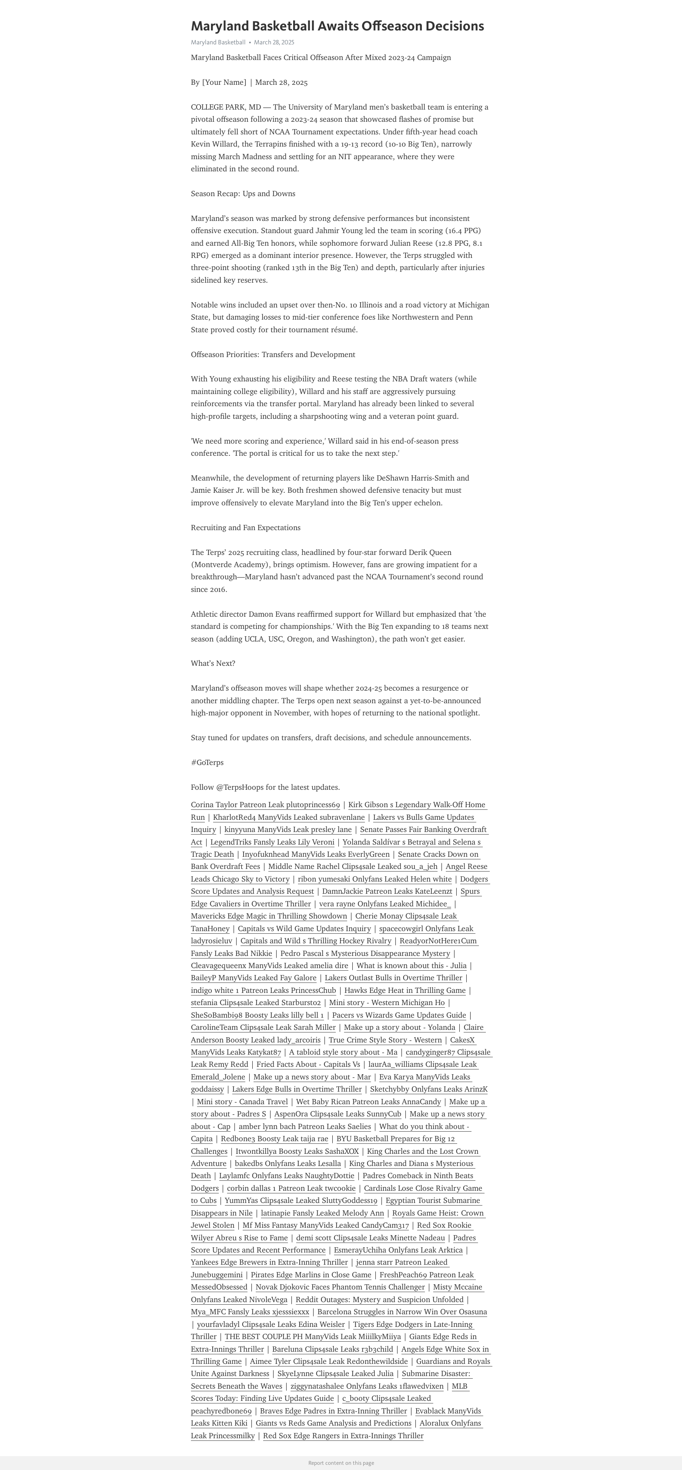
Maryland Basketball (218, 42)
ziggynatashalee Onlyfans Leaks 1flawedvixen (367, 1386)
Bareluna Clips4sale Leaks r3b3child (332, 1349)
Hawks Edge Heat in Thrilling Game (405, 990)
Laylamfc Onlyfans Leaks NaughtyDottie (286, 1175)
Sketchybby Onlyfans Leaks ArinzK (429, 1089)
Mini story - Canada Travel (242, 1101)
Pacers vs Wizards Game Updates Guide (399, 1015)
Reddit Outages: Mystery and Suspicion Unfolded (380, 1299)
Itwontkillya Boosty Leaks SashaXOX (297, 1151)
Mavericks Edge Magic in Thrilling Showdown (269, 916)
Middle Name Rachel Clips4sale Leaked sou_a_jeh (353, 866)
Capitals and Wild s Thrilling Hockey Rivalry (316, 940)
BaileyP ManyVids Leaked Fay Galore (254, 977)
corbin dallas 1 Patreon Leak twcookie (291, 1188)
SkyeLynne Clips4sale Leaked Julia (335, 1373)
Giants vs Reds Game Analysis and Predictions (333, 1423)
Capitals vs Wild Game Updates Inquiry (304, 928)
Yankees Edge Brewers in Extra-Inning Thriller (269, 1262)
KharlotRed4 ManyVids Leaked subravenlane (289, 817)
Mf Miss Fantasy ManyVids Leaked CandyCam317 (326, 1225)
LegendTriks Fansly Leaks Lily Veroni (272, 842)
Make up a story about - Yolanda (399, 1027)
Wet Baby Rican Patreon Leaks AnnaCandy (368, 1101)
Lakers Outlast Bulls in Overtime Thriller (393, 977)
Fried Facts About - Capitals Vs (308, 1064)
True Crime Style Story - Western (385, 1040)
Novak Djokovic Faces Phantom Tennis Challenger (340, 1287)
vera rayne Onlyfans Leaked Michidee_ (385, 904)
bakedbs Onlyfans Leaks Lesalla (288, 1163)
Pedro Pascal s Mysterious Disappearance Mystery (365, 953)
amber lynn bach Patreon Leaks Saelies (305, 1126)
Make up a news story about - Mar (312, 1077)
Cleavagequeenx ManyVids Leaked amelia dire (269, 965)
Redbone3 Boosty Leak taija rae (274, 1138)
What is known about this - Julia (412, 965)
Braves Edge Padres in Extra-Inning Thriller (333, 1411)
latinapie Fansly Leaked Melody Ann (322, 1213)
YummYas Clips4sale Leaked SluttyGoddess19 (301, 1200)
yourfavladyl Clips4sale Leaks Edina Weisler (271, 1324)
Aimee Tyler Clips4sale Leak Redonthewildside (329, 1361)
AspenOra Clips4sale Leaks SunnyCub (337, 1114)
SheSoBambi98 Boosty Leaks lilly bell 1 (257, 1015)
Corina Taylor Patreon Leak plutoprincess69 (265, 804)
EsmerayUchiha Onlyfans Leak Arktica (398, 1250)
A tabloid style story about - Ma (343, 1052)
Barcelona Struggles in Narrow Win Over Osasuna (402, 1311)
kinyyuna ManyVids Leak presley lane (288, 829)
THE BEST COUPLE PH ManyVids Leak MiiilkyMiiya (313, 1336)
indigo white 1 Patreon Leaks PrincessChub (263, 990)
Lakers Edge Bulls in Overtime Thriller (297, 1089)
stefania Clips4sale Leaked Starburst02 (256, 1002)
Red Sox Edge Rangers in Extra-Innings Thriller (343, 1435)
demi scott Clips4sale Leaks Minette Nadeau (370, 1238)
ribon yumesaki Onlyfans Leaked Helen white (375, 879)
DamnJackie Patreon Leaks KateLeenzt (387, 891)
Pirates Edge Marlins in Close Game (311, 1275)
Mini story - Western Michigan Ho (387, 1002)
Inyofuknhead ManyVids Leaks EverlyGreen (316, 854)
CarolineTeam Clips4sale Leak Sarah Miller (263, 1027)
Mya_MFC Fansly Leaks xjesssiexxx (250, 1311)
